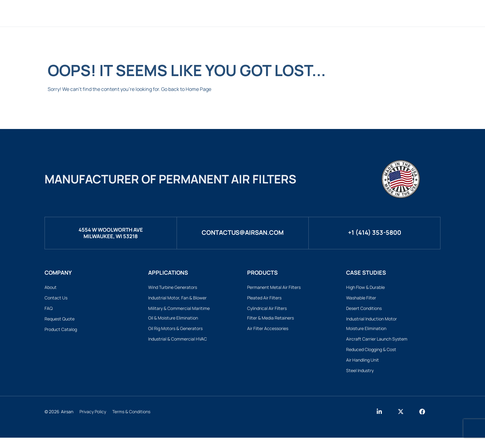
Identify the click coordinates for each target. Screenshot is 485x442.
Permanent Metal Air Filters (274, 287)
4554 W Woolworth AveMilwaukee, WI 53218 (110, 232)
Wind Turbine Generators (172, 287)
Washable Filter (361, 298)
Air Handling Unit (362, 364)
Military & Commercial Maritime (179, 309)
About (368, 13)
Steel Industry (360, 374)
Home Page (198, 89)
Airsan (67, 416)
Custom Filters (233, 13)
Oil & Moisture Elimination (173, 319)
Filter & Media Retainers (270, 319)
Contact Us (56, 298)
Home (155, 13)
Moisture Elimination (366, 330)
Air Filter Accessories (267, 330)
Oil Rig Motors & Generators (175, 330)
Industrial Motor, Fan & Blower (177, 298)
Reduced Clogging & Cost (371, 352)
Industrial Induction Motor (371, 320)
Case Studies (331, 13)
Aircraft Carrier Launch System (376, 341)
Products (187, 13)
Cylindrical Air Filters (267, 309)
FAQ (49, 309)
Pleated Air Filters (264, 298)
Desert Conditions (364, 309)
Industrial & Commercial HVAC (177, 341)
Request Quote (60, 320)
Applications (284, 13)
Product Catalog (61, 331)
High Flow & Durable (365, 287)
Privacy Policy (92, 416)
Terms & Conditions (131, 416)
